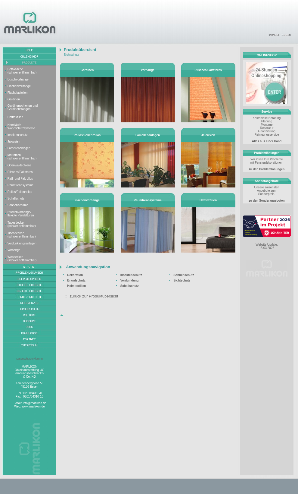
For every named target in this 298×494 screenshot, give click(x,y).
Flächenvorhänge (19, 86)
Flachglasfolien (18, 92)
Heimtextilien (76, 286)
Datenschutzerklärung (29, 358)
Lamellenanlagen (19, 148)
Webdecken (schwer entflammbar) (22, 258)
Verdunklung (129, 280)
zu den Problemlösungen (267, 169)
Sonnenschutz (183, 275)
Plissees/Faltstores (20, 172)
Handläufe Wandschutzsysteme (21, 126)
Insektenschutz (18, 135)
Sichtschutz (181, 280)
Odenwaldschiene (20, 165)
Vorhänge (14, 250)
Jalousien (14, 141)
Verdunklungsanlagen (22, 243)
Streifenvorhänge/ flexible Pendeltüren (21, 213)
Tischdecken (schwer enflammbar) (22, 234)
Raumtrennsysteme (21, 185)
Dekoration (75, 275)
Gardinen (14, 99)
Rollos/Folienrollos (20, 192)
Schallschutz (16, 198)
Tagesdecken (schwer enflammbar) (22, 224)
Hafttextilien (15, 117)
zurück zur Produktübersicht (94, 296)
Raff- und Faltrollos (20, 178)
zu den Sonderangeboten (266, 200)
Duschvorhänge (18, 79)
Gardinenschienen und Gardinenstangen (23, 107)
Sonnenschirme (18, 205)
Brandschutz (76, 280)
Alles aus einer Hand (266, 141)
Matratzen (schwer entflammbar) (22, 156)
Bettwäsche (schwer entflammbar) (22, 71)
